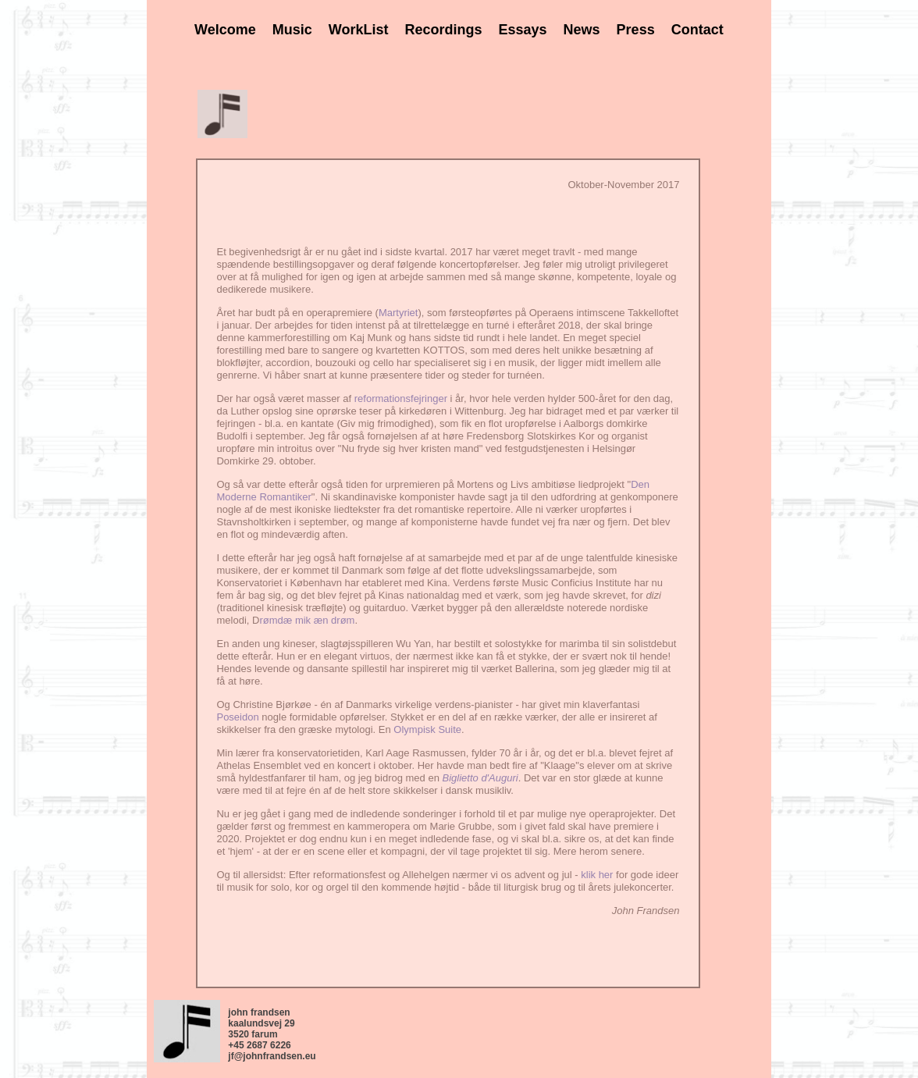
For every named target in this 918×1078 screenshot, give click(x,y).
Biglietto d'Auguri (480, 778)
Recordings (443, 29)
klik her (597, 875)
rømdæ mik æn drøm (306, 620)
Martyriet (398, 312)
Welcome (225, 29)
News (582, 29)
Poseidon (237, 717)
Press (636, 29)
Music (292, 29)
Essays (523, 29)
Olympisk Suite (427, 729)
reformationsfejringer (400, 398)
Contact (697, 29)
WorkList (359, 29)
